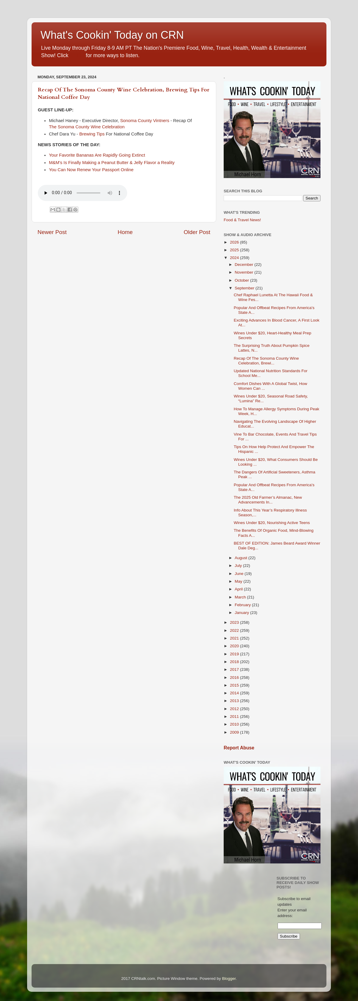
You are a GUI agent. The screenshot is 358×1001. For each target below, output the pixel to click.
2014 (235, 693)
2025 (235, 250)
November (244, 272)
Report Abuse (239, 747)
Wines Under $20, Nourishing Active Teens (272, 522)
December (244, 264)
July (239, 565)
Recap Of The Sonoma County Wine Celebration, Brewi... (266, 360)
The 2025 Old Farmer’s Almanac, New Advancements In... (268, 499)
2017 (235, 669)
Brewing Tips (92, 134)
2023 (235, 622)
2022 (235, 630)
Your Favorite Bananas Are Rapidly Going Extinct (97, 155)
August (241, 558)
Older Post (197, 232)
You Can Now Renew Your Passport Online (92, 169)
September (245, 288)
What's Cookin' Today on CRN (112, 35)
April (239, 589)
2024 (235, 257)
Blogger (229, 978)
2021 (235, 638)
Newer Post (52, 232)
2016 (235, 677)
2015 (235, 685)
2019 (235, 654)
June (240, 573)
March (241, 597)
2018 (235, 661)
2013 (235, 700)
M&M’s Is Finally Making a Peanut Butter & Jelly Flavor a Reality (112, 162)
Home (125, 232)
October (242, 280)
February (243, 605)
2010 (235, 724)
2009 (235, 732)
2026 (235, 242)
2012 (235, 709)
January (242, 612)
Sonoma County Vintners (144, 120)
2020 (235, 646)
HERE (77, 55)
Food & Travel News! (242, 220)
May (239, 581)
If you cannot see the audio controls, (82, 193)
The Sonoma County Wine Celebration (88, 126)
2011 (235, 716)
